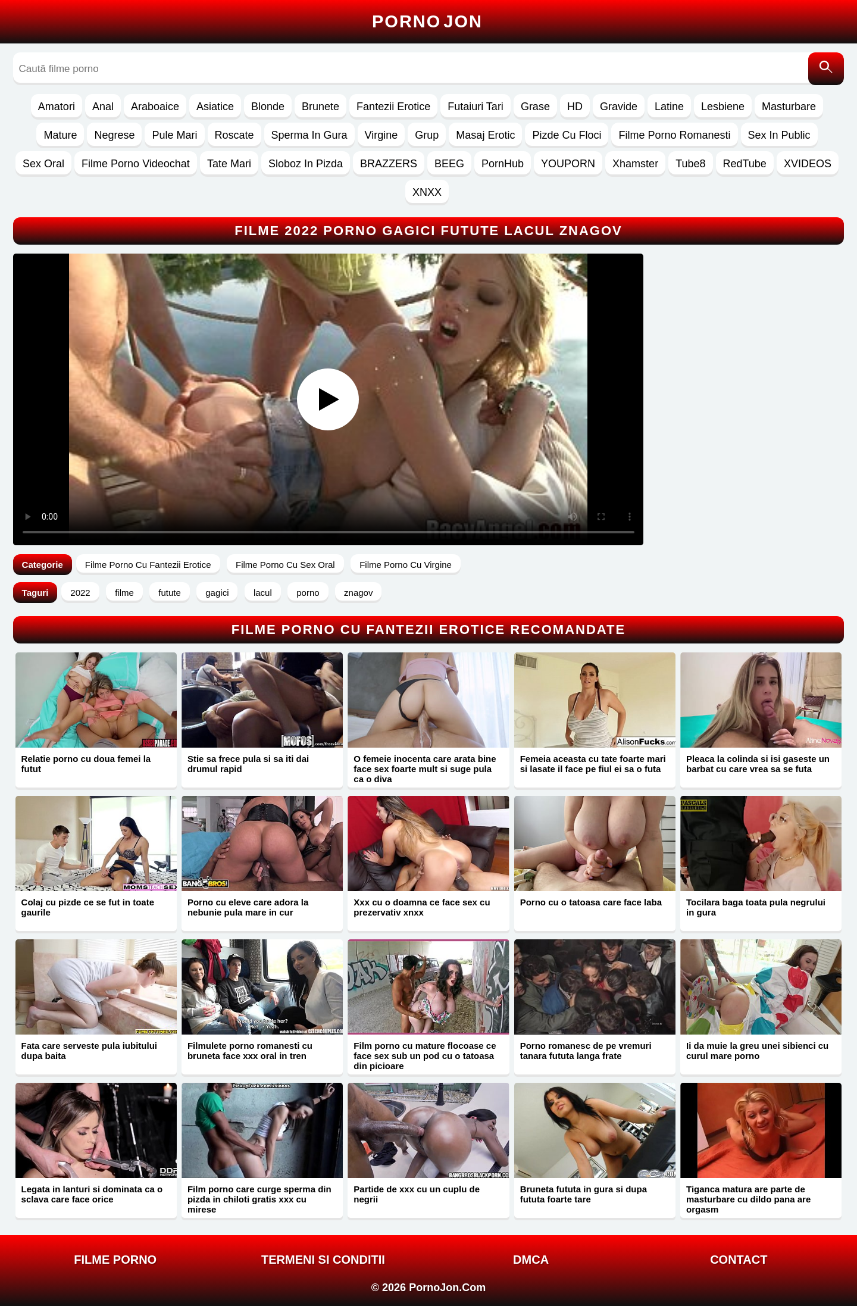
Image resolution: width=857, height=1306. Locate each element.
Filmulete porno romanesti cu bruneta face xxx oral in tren (249, 1051)
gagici (217, 593)
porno (307, 593)
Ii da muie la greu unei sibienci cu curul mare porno (757, 1051)
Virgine (381, 135)
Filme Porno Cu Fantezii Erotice (148, 565)
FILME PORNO (115, 1259)
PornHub (502, 164)
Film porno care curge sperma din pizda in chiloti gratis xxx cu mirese (259, 1199)
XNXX (427, 192)
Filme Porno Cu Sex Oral (285, 565)
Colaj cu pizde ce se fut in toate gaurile (87, 907)
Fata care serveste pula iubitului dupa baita (89, 1051)
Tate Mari (229, 164)
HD (575, 107)
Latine (669, 107)
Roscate (234, 135)
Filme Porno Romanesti (674, 135)
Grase (535, 107)
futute (169, 593)
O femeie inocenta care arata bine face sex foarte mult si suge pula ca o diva (425, 769)
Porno (427, 21)
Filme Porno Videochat (136, 164)
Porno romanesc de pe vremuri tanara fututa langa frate (586, 1051)
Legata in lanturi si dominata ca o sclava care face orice (92, 1194)
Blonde (267, 107)
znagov (358, 593)
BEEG (449, 164)
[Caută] (826, 68)
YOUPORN (568, 164)
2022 (80, 593)
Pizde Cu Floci (566, 135)
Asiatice (215, 107)
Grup (427, 135)
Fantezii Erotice (393, 107)
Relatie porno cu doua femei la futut (86, 764)
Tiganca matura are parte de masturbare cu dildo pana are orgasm (748, 1199)
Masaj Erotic (485, 135)
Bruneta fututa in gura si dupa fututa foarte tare (583, 1194)
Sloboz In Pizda (305, 164)
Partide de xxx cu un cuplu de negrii (417, 1194)
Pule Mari (174, 135)
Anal (103, 107)
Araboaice (155, 107)
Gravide (618, 107)
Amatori (56, 107)
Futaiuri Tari (475, 107)
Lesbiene (723, 107)
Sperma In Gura (309, 135)
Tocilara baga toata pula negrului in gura (755, 907)
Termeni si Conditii (323, 1259)
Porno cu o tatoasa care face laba (591, 902)
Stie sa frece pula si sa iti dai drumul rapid (248, 764)
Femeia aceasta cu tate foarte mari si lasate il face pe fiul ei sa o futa (593, 764)
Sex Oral (43, 164)
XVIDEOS (807, 164)
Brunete (320, 107)
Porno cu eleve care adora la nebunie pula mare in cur (247, 907)
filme (124, 593)
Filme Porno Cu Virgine (405, 565)
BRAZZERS (388, 164)
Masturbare (789, 107)
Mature (60, 135)
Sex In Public (779, 135)
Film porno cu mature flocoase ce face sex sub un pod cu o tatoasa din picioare (425, 1056)
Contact (738, 1259)
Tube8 (690, 164)
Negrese (114, 135)
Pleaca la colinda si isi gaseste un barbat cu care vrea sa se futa (758, 764)
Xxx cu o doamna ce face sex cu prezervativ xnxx (422, 907)
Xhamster (635, 164)
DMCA (531, 1259)
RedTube (745, 164)
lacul (263, 593)
